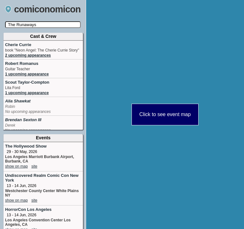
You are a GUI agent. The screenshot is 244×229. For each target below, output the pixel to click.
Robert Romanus (21, 63)
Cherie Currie (18, 44)
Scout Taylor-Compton (27, 82)
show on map (16, 166)
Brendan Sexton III (23, 119)
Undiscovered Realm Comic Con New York (41, 178)
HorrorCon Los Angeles (28, 209)
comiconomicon (43, 9)
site (34, 166)
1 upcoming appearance (27, 74)
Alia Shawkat (17, 101)
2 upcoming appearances (28, 55)
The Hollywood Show (26, 146)
